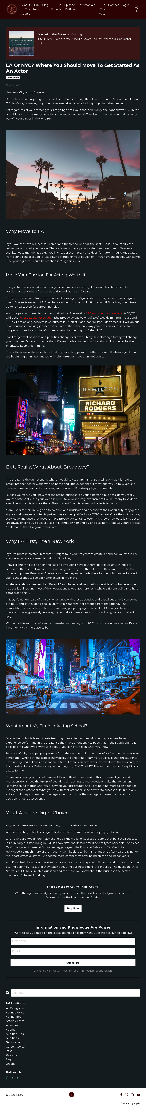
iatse (9, 1051)
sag (8, 1059)
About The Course (25, 9)
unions (10, 1063)
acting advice (15, 1012)
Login (125, 5)
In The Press (101, 9)
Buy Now (36, 7)
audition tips (15, 1034)
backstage (13, 1042)
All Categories (15, 1008)
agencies (12, 1025)
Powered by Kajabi (130, 1103)
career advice (13, 78)
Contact (113, 5)
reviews (11, 1055)
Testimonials (86, 5)
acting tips (13, 1016)
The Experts (56, 7)
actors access (15, 1021)
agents (10, 1029)
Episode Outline (69, 7)
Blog (45, 5)
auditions (12, 1038)
